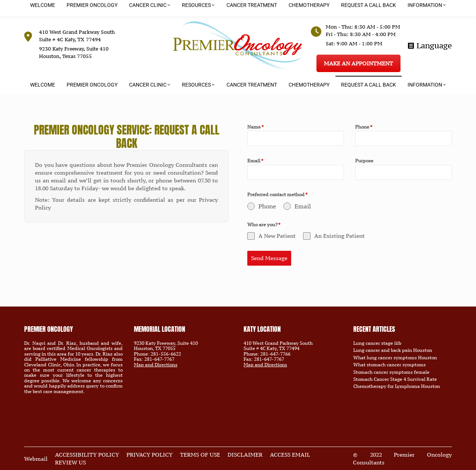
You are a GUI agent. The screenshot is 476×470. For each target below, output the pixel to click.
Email (255, 160)
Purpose (364, 160)
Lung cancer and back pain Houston (392, 350)
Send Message (269, 258)
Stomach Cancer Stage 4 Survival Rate (395, 379)
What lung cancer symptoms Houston (395, 357)
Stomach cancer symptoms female (391, 372)
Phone (363, 127)
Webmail (36, 458)
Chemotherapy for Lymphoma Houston (396, 386)
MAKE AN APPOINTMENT (358, 63)
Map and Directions (155, 364)
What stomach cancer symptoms (389, 364)
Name (255, 127)
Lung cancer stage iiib (377, 343)
